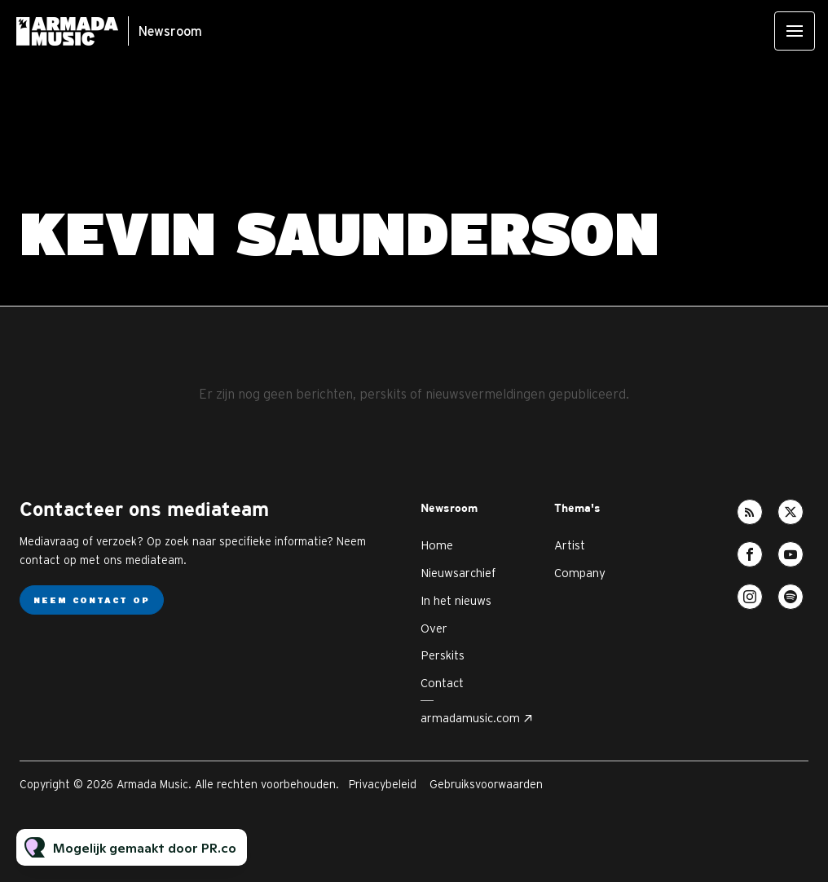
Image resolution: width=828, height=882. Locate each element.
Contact (442, 683)
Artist (569, 545)
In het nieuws (456, 600)
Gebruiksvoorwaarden (486, 784)
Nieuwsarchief (458, 573)
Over (434, 628)
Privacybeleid (382, 784)
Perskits (443, 655)
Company (580, 573)
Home (437, 545)
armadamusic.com (470, 718)
